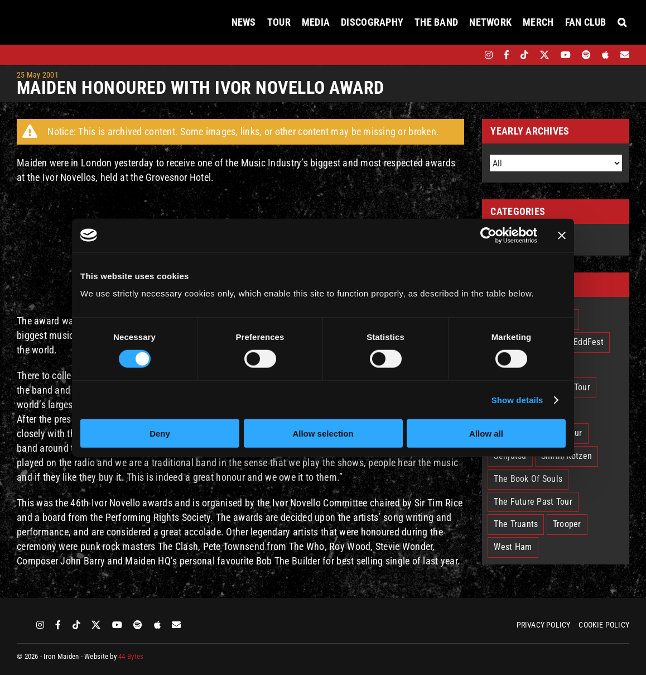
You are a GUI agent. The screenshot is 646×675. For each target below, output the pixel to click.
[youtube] (566, 54)
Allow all (486, 433)
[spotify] (586, 54)
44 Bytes (130, 656)
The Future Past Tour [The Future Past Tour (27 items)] (533, 501)
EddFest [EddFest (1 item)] (588, 342)
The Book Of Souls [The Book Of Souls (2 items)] (528, 478)
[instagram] (489, 54)
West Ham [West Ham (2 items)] (513, 547)
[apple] (605, 54)
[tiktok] (524, 54)
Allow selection (322, 433)
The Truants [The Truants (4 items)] (516, 524)
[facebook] (506, 54)
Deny (160, 433)
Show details (517, 399)
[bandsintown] (469, 54)
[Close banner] (562, 235)
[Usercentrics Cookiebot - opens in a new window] (488, 235)
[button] (622, 22)
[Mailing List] (624, 54)
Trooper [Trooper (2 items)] (567, 524)
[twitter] (544, 54)
